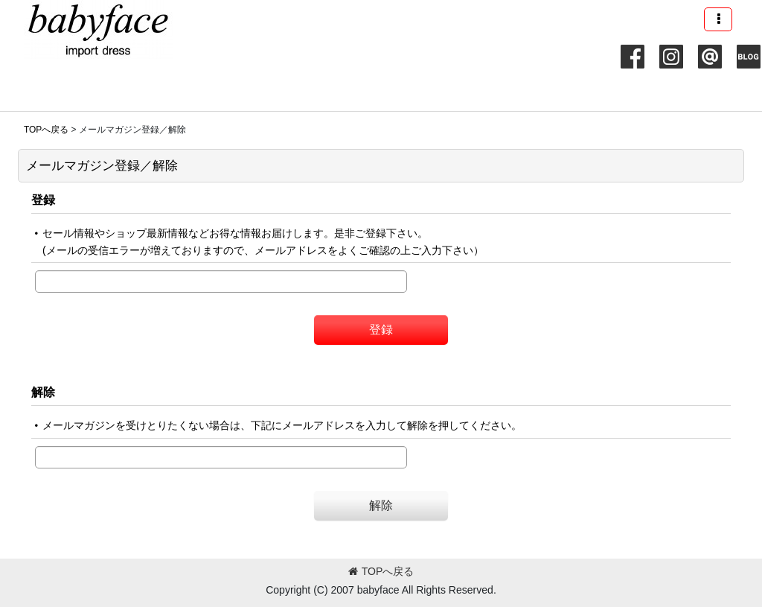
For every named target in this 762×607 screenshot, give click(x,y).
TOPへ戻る (381, 571)
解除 (43, 391)
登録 (43, 199)
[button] (718, 19)
